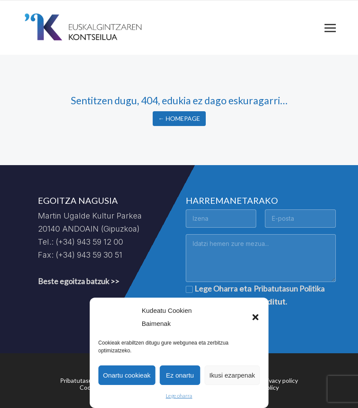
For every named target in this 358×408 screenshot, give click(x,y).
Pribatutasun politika (88, 380)
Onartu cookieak (127, 375)
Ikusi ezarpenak (232, 375)
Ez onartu (180, 375)
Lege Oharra (216, 288)
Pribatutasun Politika (289, 288)
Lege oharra (179, 395)
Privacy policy (279, 380)
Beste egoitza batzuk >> (78, 281)
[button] (255, 317)
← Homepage (179, 118)
